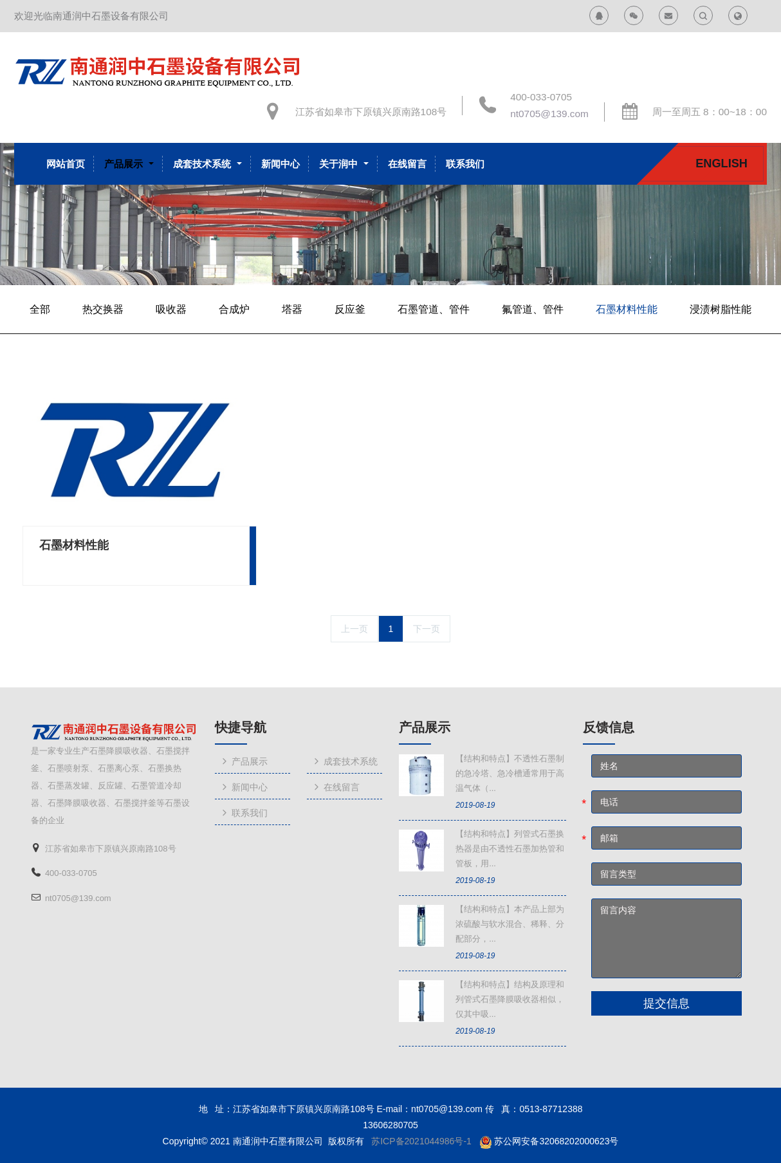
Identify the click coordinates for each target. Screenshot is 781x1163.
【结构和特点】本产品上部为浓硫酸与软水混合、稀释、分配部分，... (509, 924)
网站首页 (65, 163)
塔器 (292, 309)
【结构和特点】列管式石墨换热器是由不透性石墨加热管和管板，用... (509, 848)
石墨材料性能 (626, 309)
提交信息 (666, 1003)
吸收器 (171, 309)
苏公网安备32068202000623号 (556, 1141)
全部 (40, 309)
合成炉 (234, 309)
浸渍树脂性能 (720, 309)
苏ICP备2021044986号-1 (421, 1141)
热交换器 (103, 309)
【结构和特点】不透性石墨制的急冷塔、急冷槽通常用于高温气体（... (509, 773)
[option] (390, 214)
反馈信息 (608, 727)
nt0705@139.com (549, 113)
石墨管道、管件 (434, 309)
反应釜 (350, 309)
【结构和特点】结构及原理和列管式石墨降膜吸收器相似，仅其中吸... (509, 999)
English (721, 163)
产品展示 (424, 727)
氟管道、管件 (533, 309)
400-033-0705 (541, 96)
